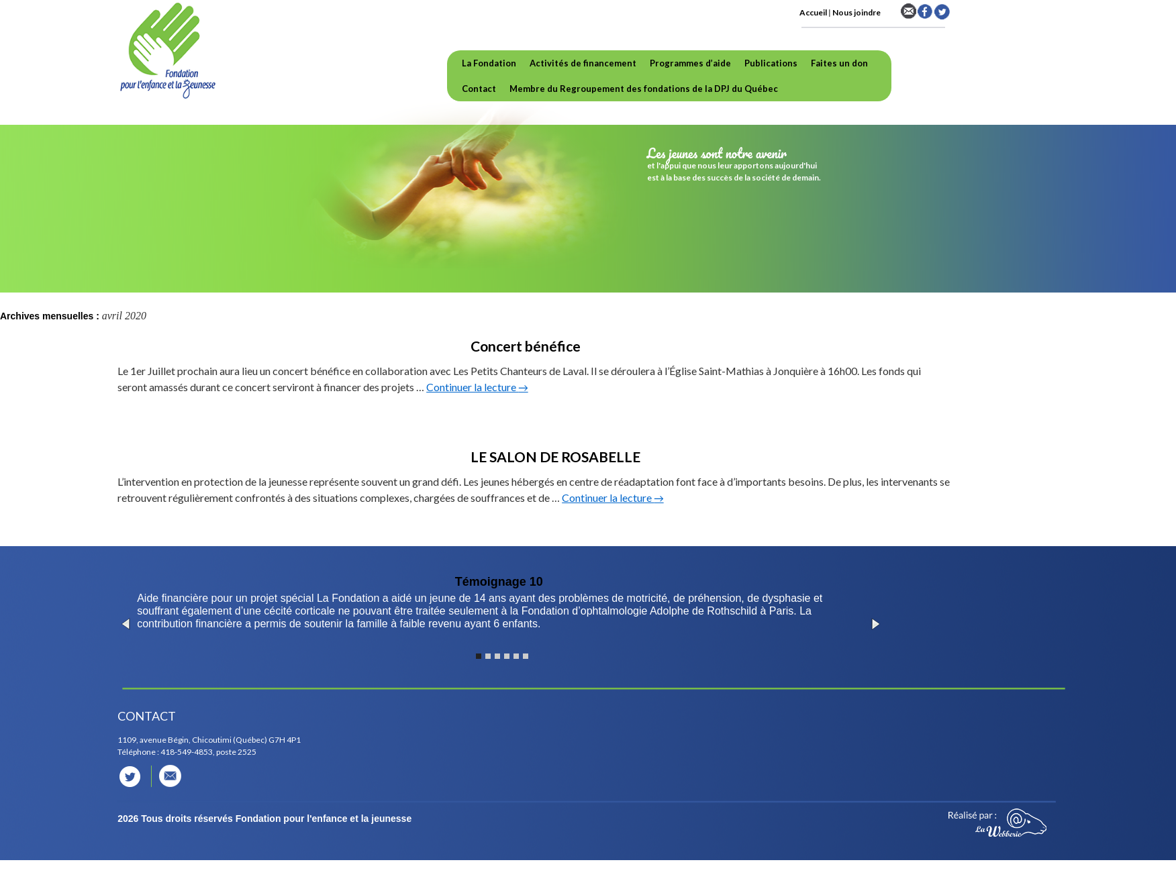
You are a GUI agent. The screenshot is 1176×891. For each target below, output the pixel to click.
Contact (479, 88)
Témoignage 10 (499, 581)
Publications (770, 63)
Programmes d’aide (690, 63)
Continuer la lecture (477, 386)
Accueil (813, 12)
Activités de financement (583, 63)
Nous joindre (856, 12)
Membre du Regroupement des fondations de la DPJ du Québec (643, 88)
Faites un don (839, 63)
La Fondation (489, 63)
